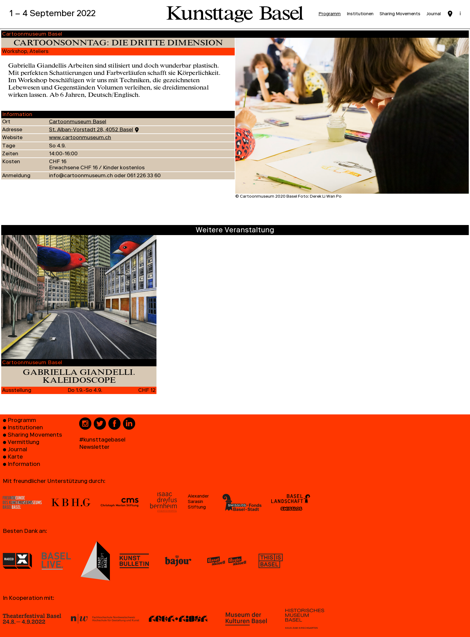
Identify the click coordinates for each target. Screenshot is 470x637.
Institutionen (25, 428)
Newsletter (94, 448)
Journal (17, 450)
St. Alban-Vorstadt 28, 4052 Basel (91, 130)
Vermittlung (23, 443)
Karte (15, 457)
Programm (22, 421)
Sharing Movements (35, 435)
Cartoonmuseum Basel (77, 122)
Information (24, 465)
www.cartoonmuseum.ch (80, 138)
